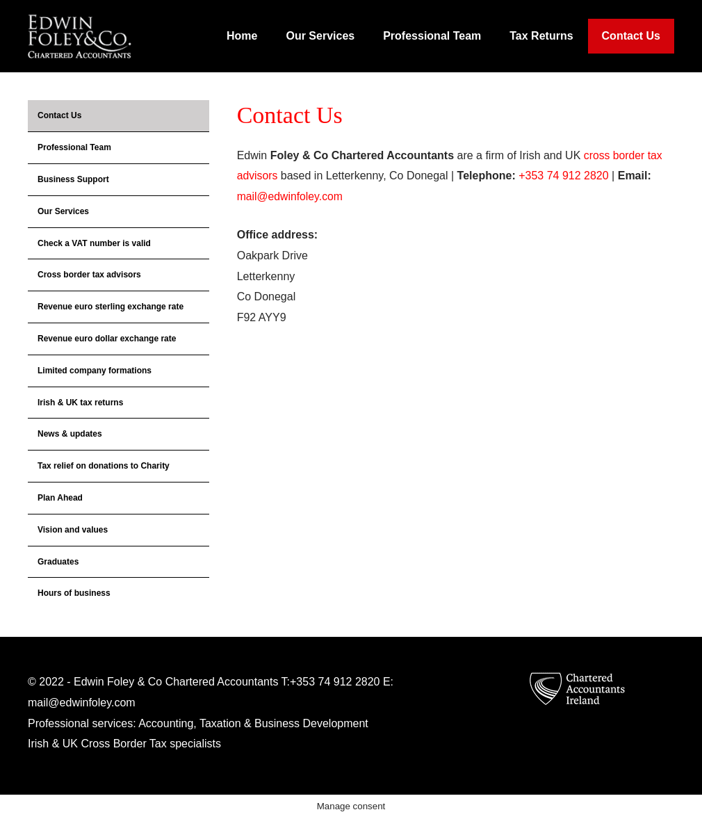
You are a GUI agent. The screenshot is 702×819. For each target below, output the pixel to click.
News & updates (70, 434)
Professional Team (432, 36)
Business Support (73, 179)
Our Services (320, 36)
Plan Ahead (60, 498)
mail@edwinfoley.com (291, 196)
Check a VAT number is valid (94, 243)
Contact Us (631, 36)
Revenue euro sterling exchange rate (110, 306)
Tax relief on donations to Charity (104, 466)
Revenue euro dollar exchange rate (107, 338)
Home (242, 36)
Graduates (58, 562)
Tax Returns (541, 36)
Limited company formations (95, 370)
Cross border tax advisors (89, 274)
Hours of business (74, 593)
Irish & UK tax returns (80, 402)
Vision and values (73, 530)
